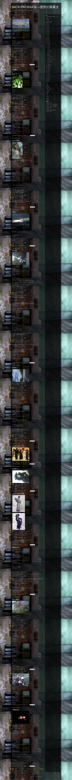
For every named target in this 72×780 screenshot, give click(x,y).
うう (13, 672)
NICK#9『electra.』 (50, 111)
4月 (48, 73)
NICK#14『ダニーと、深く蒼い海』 (52, 105)
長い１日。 (15, 250)
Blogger (40, 776)
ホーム (28, 769)
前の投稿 (41, 769)
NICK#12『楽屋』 (49, 107)
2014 (48, 38)
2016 (48, 35)
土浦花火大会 (15, 709)
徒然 (47, 85)
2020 (48, 30)
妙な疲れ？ (15, 367)
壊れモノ (14, 212)
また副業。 (15, 69)
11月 (48, 46)
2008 (48, 80)
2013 (48, 39)
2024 (48, 24)
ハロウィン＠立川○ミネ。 (18, 493)
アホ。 (13, 17)
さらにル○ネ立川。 (16, 446)
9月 (48, 66)
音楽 (47, 100)
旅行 (47, 98)
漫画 (47, 92)
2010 (48, 43)
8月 (48, 67)
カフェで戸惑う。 (16, 140)
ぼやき (48, 87)
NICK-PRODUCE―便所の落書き (35, 7)
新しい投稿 (14, 769)
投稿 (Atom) (16, 771)
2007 (48, 81)
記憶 (47, 99)
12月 (48, 44)
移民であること (16, 547)
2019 (48, 31)
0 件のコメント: (25, 64)
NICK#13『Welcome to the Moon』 (52, 106)
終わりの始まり (16, 599)
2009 (48, 78)
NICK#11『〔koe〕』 (50, 108)
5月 (48, 71)
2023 (48, 26)
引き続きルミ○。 (16, 468)
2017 (48, 34)
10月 (48, 47)
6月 (48, 70)
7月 (48, 69)
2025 (48, 23)
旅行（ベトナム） (49, 88)
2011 (48, 42)
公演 (47, 91)
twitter (47, 18)
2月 (48, 75)
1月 (48, 77)
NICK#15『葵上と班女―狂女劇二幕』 (52, 104)
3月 (48, 74)
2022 (48, 27)
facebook (48, 19)
